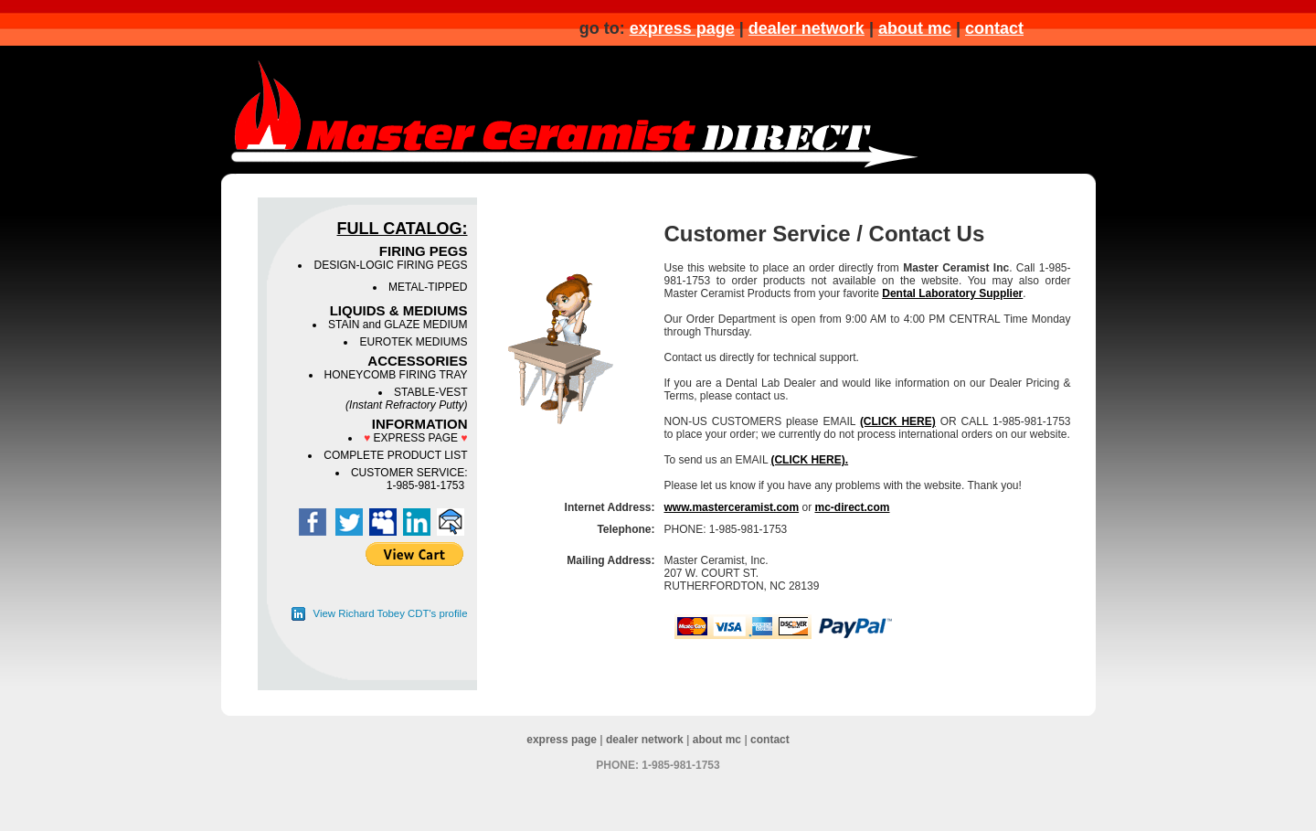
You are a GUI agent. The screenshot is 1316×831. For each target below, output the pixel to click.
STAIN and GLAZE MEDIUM (397, 324)
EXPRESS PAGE (416, 437)
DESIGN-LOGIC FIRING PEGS (390, 265)
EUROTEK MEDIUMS (413, 342)
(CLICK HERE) (898, 421)
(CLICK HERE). (809, 459)
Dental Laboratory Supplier (952, 293)
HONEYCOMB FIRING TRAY (396, 374)
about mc (914, 28)
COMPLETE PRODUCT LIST (395, 455)
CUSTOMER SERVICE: (409, 472)
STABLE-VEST (406, 398)
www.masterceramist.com (732, 507)
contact (994, 28)
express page (682, 28)
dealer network (806, 28)
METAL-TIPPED (427, 287)
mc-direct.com (851, 507)
